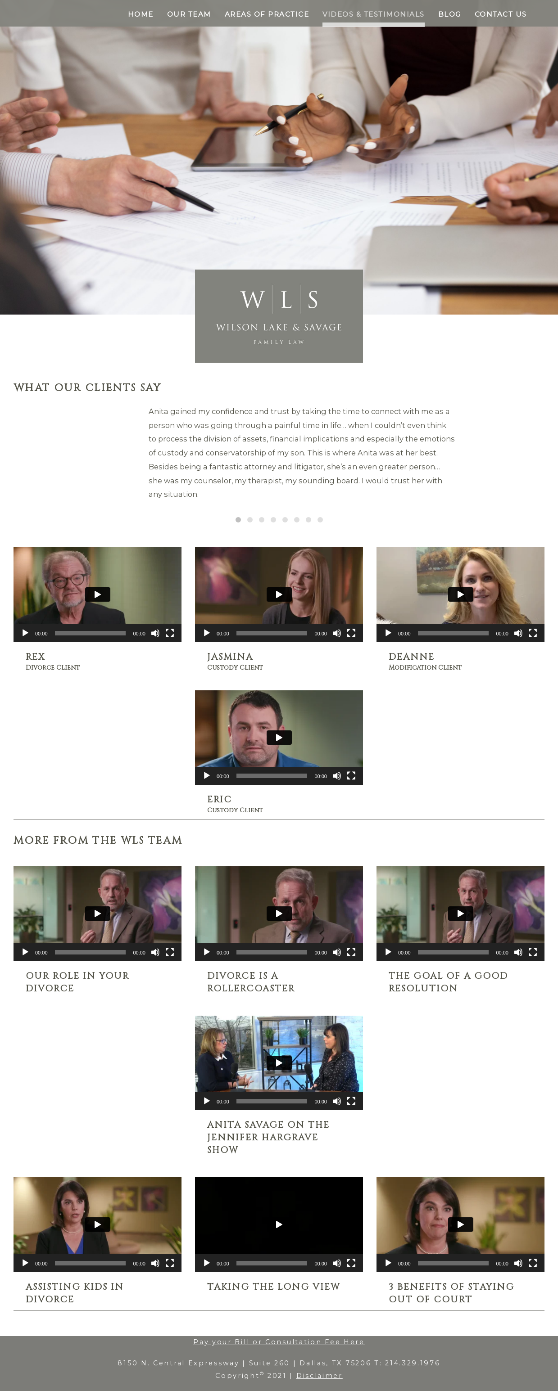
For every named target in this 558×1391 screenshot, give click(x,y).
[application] (97, 594)
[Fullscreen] (169, 633)
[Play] (25, 633)
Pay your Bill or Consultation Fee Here (279, 1342)
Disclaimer (319, 1376)
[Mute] (155, 633)
